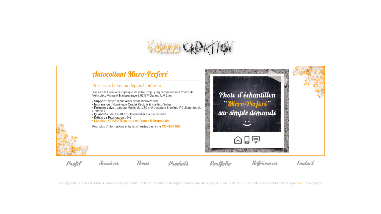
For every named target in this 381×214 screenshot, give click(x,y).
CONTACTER (171, 126)
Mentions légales (287, 183)
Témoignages (312, 183)
